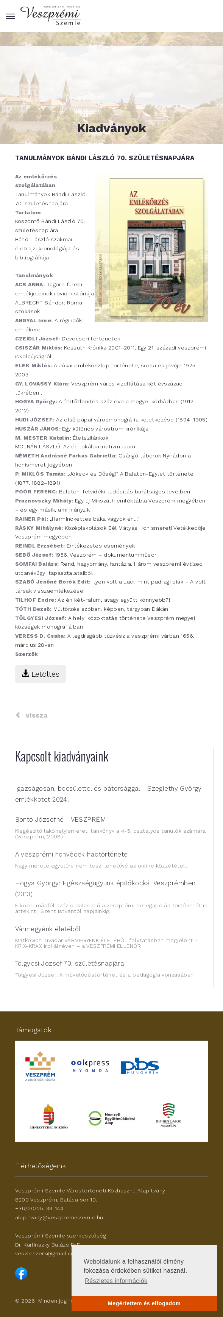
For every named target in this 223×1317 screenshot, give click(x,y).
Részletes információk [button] (116, 1281)
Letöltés (40, 674)
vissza (31, 715)
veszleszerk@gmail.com (47, 1253)
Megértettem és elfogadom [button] (144, 1303)
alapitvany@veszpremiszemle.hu (59, 1217)
